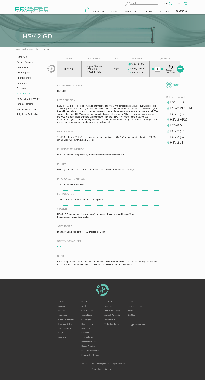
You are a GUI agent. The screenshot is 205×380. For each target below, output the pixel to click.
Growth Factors (24, 62)
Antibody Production (112, 315)
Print (176, 85)
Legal (130, 302)
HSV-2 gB (177, 142)
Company (62, 306)
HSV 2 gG (177, 131)
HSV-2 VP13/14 (181, 108)
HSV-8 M (176, 125)
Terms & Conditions (135, 306)
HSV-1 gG (177, 114)
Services (109, 302)
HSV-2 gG (177, 137)
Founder (61, 311)
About (61, 302)
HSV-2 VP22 (179, 119)
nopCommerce (108, 369)
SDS (59, 247)
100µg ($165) (136, 64)
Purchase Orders (65, 324)
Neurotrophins (23, 78)
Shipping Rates (64, 328)
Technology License (112, 324)
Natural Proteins (24, 104)
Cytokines (21, 57)
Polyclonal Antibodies (27, 114)
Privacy (130, 311)
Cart (180, 4)
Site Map (131, 315)
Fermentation (109, 319)
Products (86, 302)
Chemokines (23, 67)
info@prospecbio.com (136, 325)
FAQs (60, 333)
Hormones (21, 83)
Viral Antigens (23, 93)
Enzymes (21, 88)
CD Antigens (23, 72)
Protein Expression (112, 311)
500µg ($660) (136, 68)
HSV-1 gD (177, 102)
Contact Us (62, 337)
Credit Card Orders (66, 319)
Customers (62, 315)
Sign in (165, 4)
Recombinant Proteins (28, 98)
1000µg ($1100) (137, 72)
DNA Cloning (109, 306)
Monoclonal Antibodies (28, 109)
